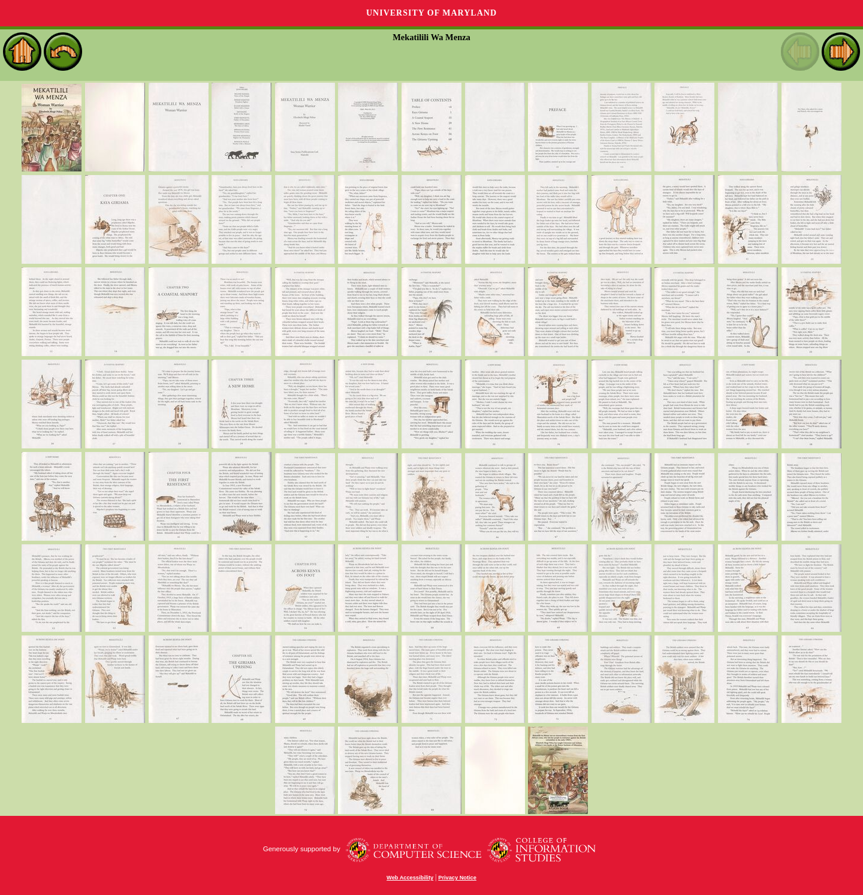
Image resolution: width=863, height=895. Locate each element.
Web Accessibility (410, 878)
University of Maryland (431, 12)
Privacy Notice (457, 878)
